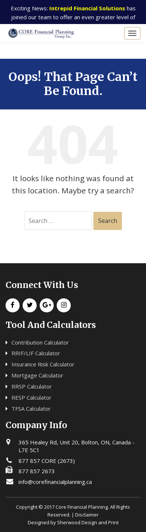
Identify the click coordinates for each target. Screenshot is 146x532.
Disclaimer (87, 514)
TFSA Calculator (31, 408)
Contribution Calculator (40, 342)
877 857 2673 (37, 471)
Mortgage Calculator (37, 375)
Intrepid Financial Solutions (87, 8)
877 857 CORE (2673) (47, 460)
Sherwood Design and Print (88, 522)
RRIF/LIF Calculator (35, 353)
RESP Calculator (31, 397)
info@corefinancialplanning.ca (55, 481)
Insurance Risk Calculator (42, 364)
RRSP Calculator (31, 386)
